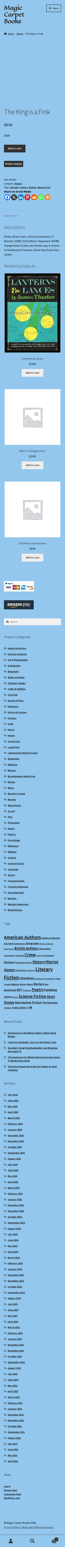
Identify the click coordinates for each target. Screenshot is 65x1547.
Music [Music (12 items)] (30, 984)
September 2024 (16, 1222)
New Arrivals (14, 805)
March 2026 (14, 1117)
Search (32, 1541)
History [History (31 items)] (38, 961)
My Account (11, 1541)
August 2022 (14, 1368)
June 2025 (13, 1170)
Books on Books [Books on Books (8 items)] (46, 944)
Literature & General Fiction (23, 752)
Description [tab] (11, 215)
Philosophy (14, 822)
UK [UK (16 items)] (30, 1007)
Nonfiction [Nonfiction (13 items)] (10, 990)
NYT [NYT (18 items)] (19, 990)
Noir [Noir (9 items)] (46, 984)
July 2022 (13, 1373)
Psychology (14, 840)
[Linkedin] (21, 197)
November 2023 (16, 1280)
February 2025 (15, 1193)
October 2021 (15, 1426)
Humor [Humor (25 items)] (9, 969)
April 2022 (13, 1391)
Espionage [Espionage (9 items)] (49, 955)
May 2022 (12, 1385)
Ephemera (13, 706)
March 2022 (14, 1397)
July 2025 (13, 1164)
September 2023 (16, 1292)
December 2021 (16, 1414)
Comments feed (12, 1494)
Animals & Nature (17, 654)
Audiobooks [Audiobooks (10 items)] (20, 943)
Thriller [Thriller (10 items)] (7, 1007)
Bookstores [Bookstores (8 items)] (9, 949)
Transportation (16, 880)
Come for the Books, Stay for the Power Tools (32, 1042)
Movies (11, 781)
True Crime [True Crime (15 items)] (18, 1007)
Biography (13, 671)
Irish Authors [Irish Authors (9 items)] (21, 970)
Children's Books (17, 683)
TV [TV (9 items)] (27, 1007)
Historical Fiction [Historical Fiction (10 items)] (23, 962)
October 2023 (15, 1286)
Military (12, 770)
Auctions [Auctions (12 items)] (9, 943)
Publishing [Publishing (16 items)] (50, 990)
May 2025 (12, 1176)
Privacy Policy (12, 1527)
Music (11, 787)
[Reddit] (34, 197)
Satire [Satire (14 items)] (7, 996)
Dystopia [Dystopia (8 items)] (40, 955)
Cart (51, 1539)
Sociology (13, 869)
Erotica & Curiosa (17, 712)
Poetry (11, 828)
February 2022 (15, 1403)
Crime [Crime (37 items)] (30, 954)
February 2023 (15, 1333)
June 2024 (13, 1240)
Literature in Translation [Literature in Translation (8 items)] (44, 979)
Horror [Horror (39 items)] (52, 961)
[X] (14, 197)
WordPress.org (12, 1498)
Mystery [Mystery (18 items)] (39, 984)
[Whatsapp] (41, 197)
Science (12, 857)
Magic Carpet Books (14, 14)
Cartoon (14, 187)
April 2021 (13, 1461)
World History (15, 909)
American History (17, 648)
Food (10, 723)
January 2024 (15, 1269)
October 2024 (15, 1216)
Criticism (13, 694)
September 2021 (16, 1432)
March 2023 (14, 1327)
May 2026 (12, 1106)
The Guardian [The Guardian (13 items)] (50, 1002)
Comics (24, 187)
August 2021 (14, 1437)
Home (11, 33)
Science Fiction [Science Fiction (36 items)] (32, 996)
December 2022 (16, 1344)
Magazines (13, 758)
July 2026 (13, 1094)
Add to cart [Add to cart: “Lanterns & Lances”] (32, 372)
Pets (10, 816)
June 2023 (13, 1309)
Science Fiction (16, 863)
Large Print (14, 747)
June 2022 (13, 1379)
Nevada (12, 799)
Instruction (14, 741)
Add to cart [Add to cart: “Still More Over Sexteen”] (32, 557)
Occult (11, 811)
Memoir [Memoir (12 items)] (15, 984)
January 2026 (15, 1129)
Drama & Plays (16, 700)
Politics (12, 834)
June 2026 (13, 1100)
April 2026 (13, 1112)
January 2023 (15, 1339)
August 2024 (14, 1228)
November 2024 (16, 1211)
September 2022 (16, 1362)
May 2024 (12, 1245)
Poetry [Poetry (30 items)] (38, 989)
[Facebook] (7, 197)
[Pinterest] (27, 197)
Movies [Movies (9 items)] (23, 984)
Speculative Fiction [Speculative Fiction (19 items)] (28, 1002)
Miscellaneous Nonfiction (21, 776)
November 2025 (16, 1141)
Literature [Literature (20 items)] (26, 978)
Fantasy (12, 718)
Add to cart (14, 148)
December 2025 (16, 1135)
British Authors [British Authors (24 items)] (26, 948)
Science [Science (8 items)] (15, 997)
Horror (11, 729)
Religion (12, 851)
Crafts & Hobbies (17, 688)
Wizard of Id (43, 187)
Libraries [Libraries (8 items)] (31, 970)
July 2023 (13, 1304)
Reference (13, 845)
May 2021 (12, 1455)
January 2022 (15, 1408)
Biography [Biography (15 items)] (32, 943)
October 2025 (15, 1147)
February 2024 (15, 1263)
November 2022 (16, 1350)
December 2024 (16, 1205)
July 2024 (13, 1234)
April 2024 (13, 1251)
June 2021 (13, 1449)
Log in (7, 1486)
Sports (11, 875)
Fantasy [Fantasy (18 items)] (9, 962)
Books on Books (16, 677)
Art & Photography (18, 659)
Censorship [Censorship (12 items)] (45, 948)
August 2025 (14, 1158)
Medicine (12, 764)
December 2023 (16, 1275)
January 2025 (15, 1199)
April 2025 (13, 1181)
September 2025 (16, 1152)
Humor (20, 33)
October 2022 (15, 1356)
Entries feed (10, 1490)
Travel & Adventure (18, 886)
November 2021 (16, 1420)
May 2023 (12, 1315)
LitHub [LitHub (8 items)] (58, 979)
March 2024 (14, 1257)
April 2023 (13, 1321)
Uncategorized (16, 892)
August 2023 (14, 1298)
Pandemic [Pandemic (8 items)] (27, 990)
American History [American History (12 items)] (50, 938)
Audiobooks (14, 665)
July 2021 (13, 1443)
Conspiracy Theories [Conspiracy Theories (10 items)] (14, 955)
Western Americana (18, 904)
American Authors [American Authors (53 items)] (22, 937)
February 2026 (15, 1123)
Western (12, 898)
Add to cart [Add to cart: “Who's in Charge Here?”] (32, 465)
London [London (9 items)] (7, 984)
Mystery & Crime (16, 793)
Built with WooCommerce (38, 1527)
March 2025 (14, 1187)
